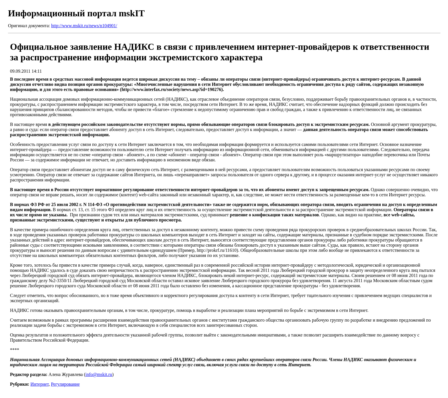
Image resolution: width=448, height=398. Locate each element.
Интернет (39, 384)
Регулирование (65, 384)
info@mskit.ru (98, 374)
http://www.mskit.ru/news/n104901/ (84, 25)
